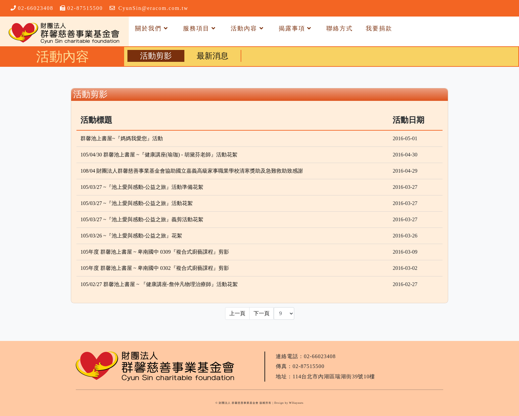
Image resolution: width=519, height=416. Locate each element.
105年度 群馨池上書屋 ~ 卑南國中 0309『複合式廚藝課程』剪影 (154, 252)
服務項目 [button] (200, 28)
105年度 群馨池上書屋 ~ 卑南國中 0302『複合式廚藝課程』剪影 (154, 268)
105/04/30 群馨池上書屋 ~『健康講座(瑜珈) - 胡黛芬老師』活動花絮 (158, 154)
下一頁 (261, 313)
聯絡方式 (339, 28)
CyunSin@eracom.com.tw (153, 8)
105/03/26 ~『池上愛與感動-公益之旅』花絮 (131, 235)
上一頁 (237, 313)
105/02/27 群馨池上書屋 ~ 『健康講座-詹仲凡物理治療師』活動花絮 (159, 284)
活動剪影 (156, 56)
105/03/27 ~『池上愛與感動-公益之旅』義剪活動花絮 (141, 219)
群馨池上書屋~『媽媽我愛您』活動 (121, 138)
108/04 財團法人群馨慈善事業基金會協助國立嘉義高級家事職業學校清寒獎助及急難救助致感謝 (191, 171)
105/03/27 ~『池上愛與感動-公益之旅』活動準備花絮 (141, 187)
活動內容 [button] (248, 28)
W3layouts (296, 402)
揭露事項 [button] (296, 28)
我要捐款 (379, 28)
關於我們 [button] (152, 28)
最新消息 (212, 56)
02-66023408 (35, 8)
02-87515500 (85, 8)
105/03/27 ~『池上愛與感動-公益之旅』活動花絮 (136, 203)
